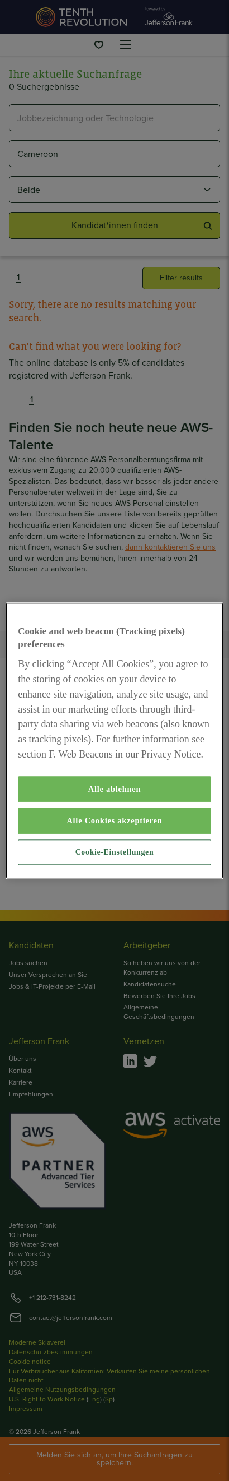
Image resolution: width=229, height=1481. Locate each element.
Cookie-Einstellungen (114, 852)
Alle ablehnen (114, 789)
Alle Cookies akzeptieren (114, 820)
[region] (114, 740)
